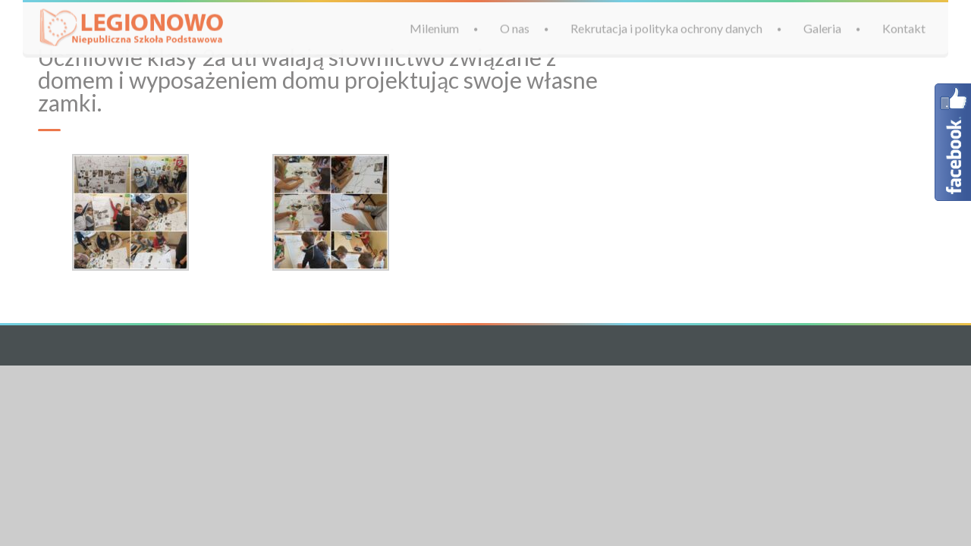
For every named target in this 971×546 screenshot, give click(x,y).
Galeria (822, 27)
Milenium (434, 27)
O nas (514, 27)
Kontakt (903, 27)
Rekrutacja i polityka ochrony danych (666, 27)
